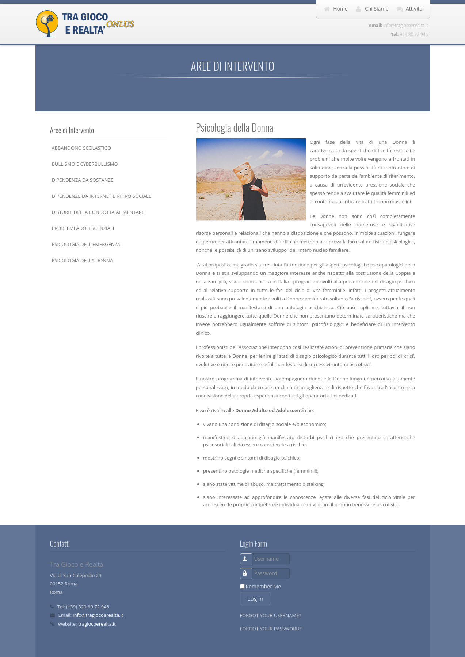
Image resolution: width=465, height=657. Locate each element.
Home (340, 8)
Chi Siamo (377, 8)
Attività (414, 8)
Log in (255, 599)
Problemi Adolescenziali (83, 228)
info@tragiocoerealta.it (98, 615)
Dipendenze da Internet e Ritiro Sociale (102, 196)
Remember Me (263, 586)
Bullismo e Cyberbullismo (85, 164)
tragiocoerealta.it (97, 623)
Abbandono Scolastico (81, 148)
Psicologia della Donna (82, 260)
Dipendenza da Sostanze (83, 180)
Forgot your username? (270, 615)
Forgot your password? (271, 628)
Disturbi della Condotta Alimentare (98, 212)
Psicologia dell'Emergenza (86, 244)
